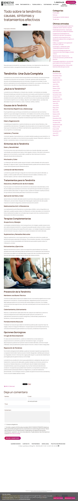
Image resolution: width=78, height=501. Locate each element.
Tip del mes (56, 19)
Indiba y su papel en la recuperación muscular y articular (62, 43)
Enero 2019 (56, 116)
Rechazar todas (70, 498)
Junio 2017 (55, 133)
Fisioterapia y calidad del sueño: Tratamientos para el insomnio (61, 47)
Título (6, 404)
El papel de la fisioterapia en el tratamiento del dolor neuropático (62, 34)
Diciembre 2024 (57, 73)
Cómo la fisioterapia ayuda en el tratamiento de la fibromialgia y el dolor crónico (63, 52)
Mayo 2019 (56, 107)
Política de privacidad (14, 433)
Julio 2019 (55, 103)
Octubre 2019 (56, 97)
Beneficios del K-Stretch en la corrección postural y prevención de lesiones (62, 57)
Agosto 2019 (56, 101)
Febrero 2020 (56, 88)
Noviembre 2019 (57, 95)
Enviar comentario (12, 438)
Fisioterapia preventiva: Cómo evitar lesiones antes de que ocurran (62, 66)
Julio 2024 (55, 84)
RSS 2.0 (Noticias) (9, 386)
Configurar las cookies (24, 499)
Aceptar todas (58, 498)
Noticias (55, 15)
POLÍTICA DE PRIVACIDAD (58, 444)
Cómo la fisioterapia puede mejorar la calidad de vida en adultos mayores (63, 26)
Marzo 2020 (56, 86)
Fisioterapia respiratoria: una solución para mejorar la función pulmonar (63, 62)
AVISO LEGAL (45, 444)
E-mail (29, 396)
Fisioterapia (56, 13)
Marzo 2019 (56, 112)
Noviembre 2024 (57, 76)
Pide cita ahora (70, 2)
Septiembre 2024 (57, 80)
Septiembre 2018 (57, 125)
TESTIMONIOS (36, 444)
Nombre (6, 396)
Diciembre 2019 (57, 93)
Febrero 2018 (56, 127)
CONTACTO (26, 444)
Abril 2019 (55, 110)
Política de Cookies (8, 497)
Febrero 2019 (56, 114)
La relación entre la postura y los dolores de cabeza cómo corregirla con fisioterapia (63, 39)
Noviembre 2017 (57, 131)
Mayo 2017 (55, 135)
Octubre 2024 (56, 78)
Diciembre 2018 (57, 118)
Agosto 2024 (56, 82)
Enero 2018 (56, 129)
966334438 (59, 2)
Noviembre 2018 (57, 120)
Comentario (7, 410)
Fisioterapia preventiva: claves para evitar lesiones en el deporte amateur (63, 30)
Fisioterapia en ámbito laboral (61, 17)
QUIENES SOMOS (15, 444)
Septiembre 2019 (57, 99)
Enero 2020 (56, 90)
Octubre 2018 (56, 122)
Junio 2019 (56, 105)
